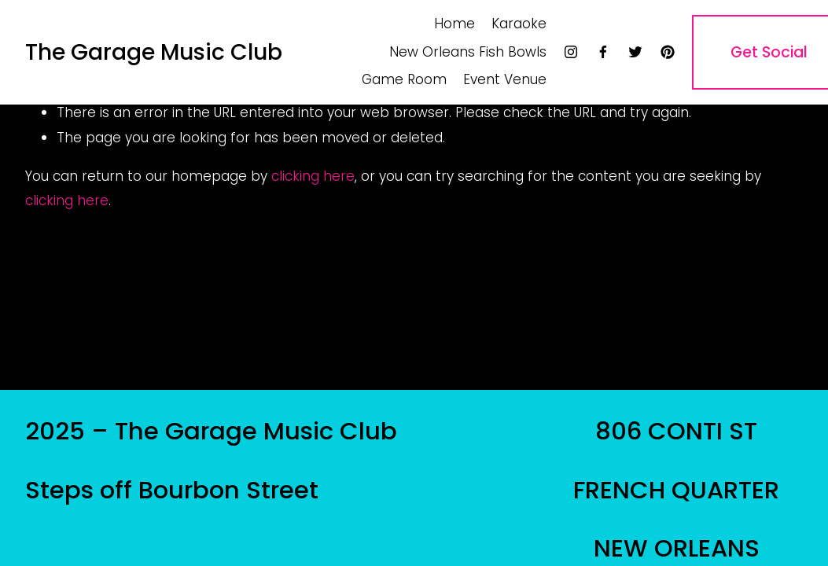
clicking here (313, 176)
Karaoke (518, 23)
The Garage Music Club (153, 52)
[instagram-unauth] (571, 52)
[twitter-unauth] (635, 52)
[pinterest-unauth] (667, 52)
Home (454, 23)
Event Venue (504, 79)
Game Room (404, 79)
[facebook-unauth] (603, 52)
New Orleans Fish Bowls (467, 51)
